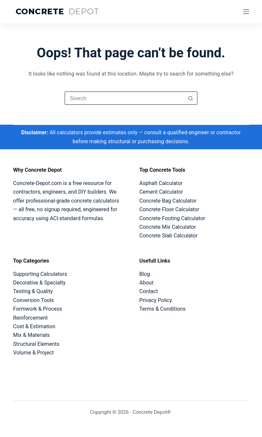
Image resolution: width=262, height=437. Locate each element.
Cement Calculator (161, 192)
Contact (148, 291)
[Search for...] (124, 98)
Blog (144, 274)
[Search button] (190, 98)
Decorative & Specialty (39, 283)
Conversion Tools (33, 300)
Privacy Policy (155, 300)
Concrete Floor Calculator (169, 209)
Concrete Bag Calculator (167, 201)
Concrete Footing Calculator (172, 218)
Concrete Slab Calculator (168, 235)
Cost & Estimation (34, 326)
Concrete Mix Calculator (167, 227)
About (146, 283)
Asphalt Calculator (161, 183)
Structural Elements (36, 344)
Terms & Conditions (162, 309)
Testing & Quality (33, 291)
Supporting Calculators (40, 274)
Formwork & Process (37, 309)
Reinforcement (30, 318)
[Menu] (246, 12)
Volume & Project (33, 352)
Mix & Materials (31, 335)
